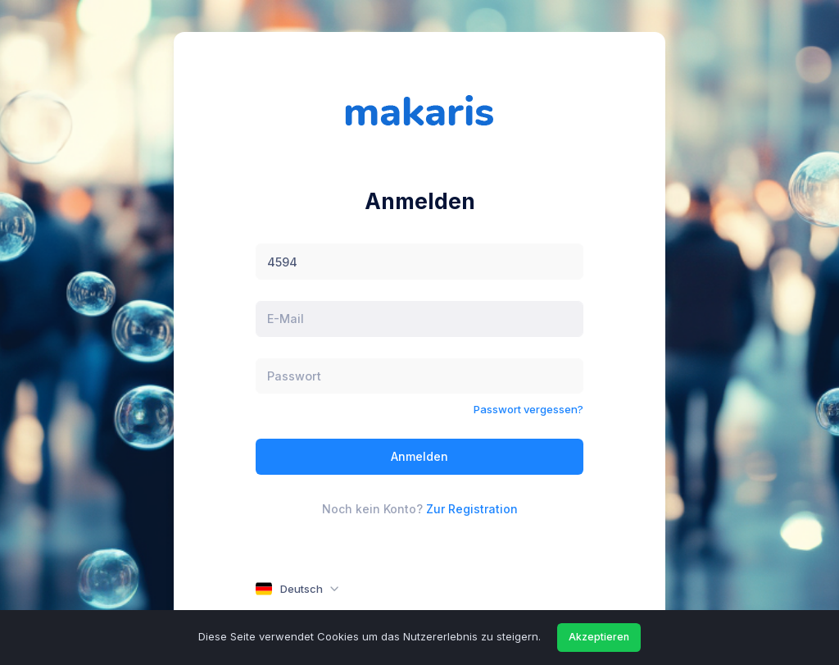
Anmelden (419, 456)
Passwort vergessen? (528, 409)
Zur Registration (472, 509)
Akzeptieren (599, 637)
